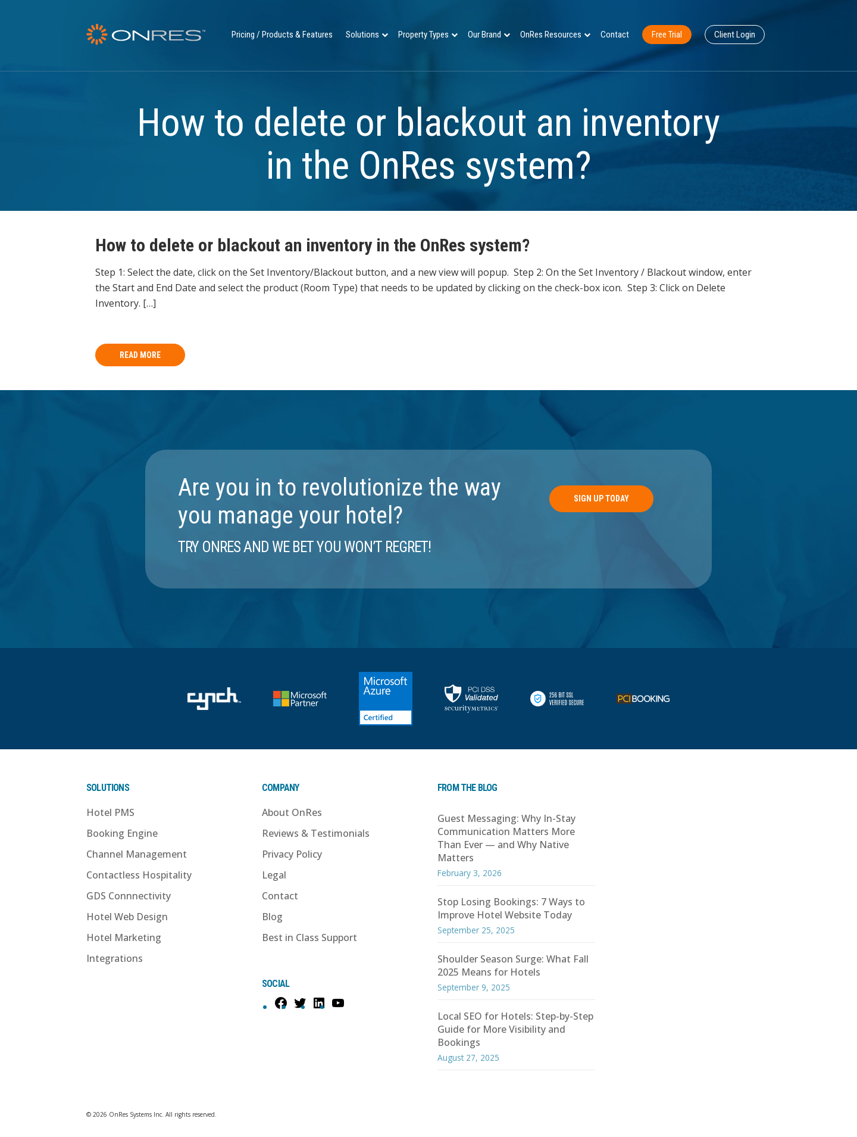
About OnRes (292, 812)
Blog (272, 916)
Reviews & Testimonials (316, 833)
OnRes (145, 34)
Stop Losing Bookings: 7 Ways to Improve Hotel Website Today (511, 908)
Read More (140, 355)
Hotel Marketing (123, 937)
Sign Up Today (601, 498)
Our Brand (484, 34)
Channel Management (136, 854)
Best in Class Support (309, 937)
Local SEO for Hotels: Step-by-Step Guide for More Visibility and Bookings (515, 1029)
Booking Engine (122, 833)
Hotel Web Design (127, 916)
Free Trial (667, 34)
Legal (274, 874)
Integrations (114, 958)
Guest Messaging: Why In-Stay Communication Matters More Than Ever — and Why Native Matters (506, 838)
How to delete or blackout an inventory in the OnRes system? (312, 245)
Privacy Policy (292, 854)
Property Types (423, 34)
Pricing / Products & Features (282, 34)
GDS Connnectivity (128, 895)
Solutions (362, 34)
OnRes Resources (550, 34)
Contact (614, 34)
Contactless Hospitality (139, 874)
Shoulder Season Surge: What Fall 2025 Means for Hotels (513, 965)
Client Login (734, 34)
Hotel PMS (110, 812)
